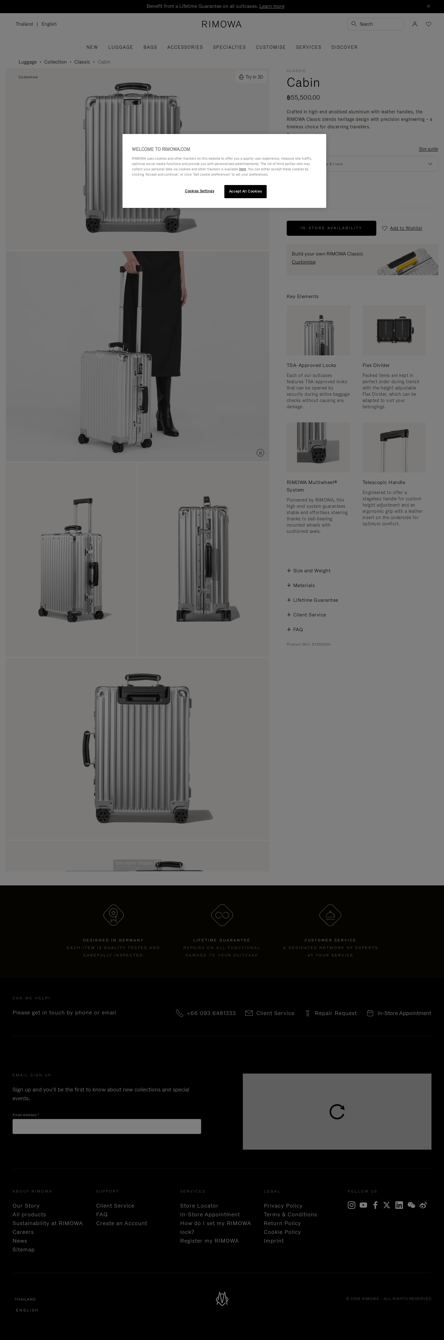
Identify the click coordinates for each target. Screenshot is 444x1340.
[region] (224, 171)
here (242, 169)
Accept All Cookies (245, 191)
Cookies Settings (199, 190)
